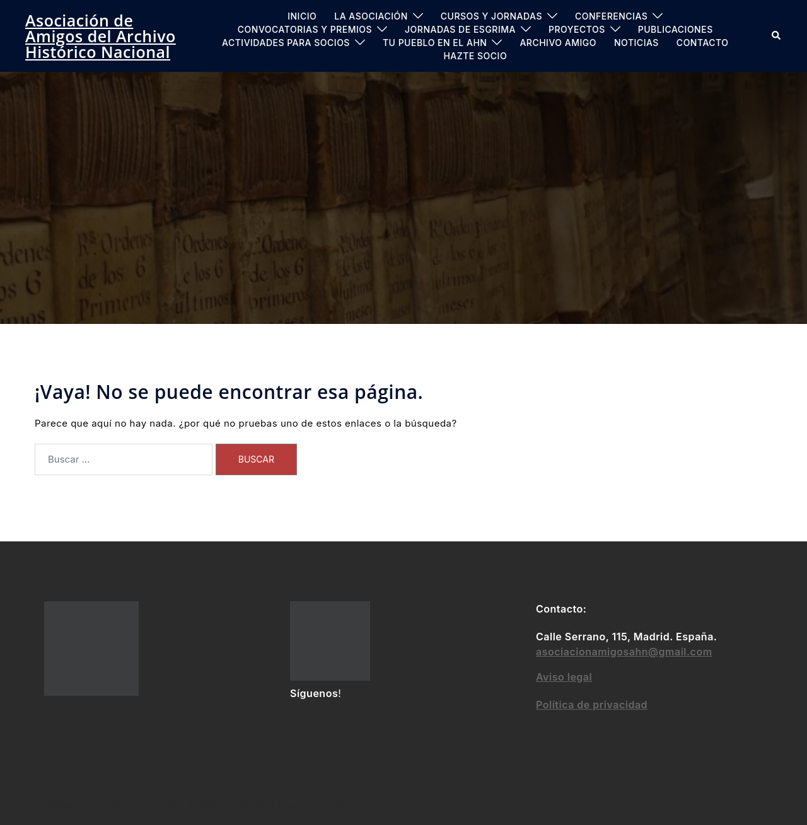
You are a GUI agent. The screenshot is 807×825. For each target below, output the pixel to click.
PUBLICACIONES (675, 29)
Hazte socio (475, 55)
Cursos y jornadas (491, 16)
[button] (777, 36)
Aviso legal (564, 677)
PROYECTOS (577, 29)
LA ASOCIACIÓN (371, 16)
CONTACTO (702, 42)
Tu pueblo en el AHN (435, 42)
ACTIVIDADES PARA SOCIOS (286, 42)
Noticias (636, 42)
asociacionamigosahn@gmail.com (624, 651)
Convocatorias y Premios (305, 29)
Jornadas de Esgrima (460, 29)
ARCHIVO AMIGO (558, 42)
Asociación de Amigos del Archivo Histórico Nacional (100, 35)
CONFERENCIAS (611, 16)
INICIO (301, 16)
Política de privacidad (591, 704)
